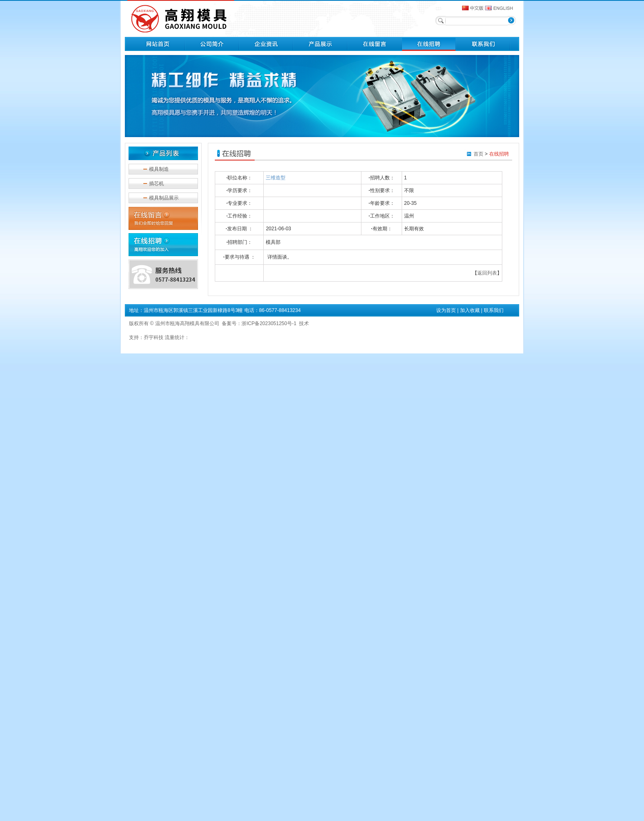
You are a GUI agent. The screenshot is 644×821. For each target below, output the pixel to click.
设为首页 (446, 310)
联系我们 (494, 310)
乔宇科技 (153, 337)
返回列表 (487, 273)
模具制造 (159, 169)
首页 (478, 154)
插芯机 (156, 183)
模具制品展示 (164, 198)
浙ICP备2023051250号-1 (269, 323)
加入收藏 (470, 310)
